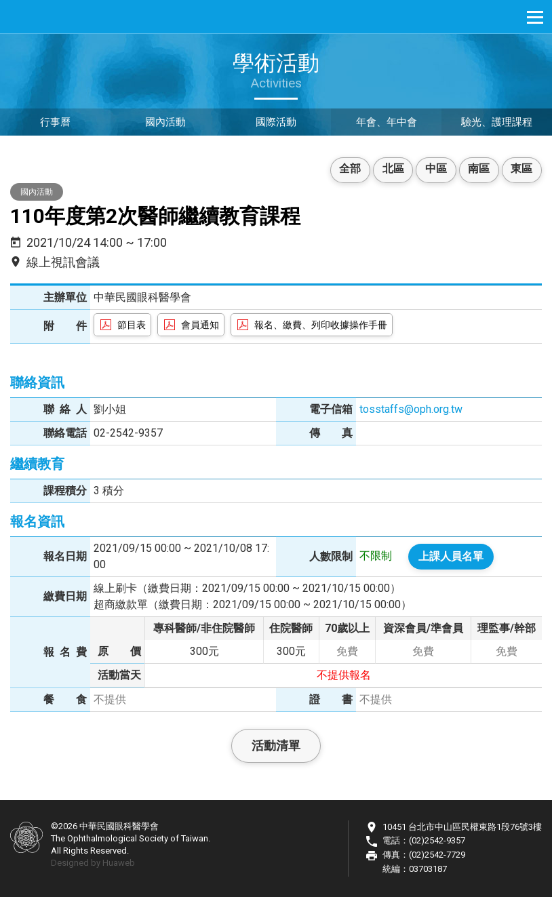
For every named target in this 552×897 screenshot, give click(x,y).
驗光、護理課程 (497, 123)
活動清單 (276, 745)
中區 (431, 169)
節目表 (131, 324)
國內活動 (165, 123)
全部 (342, 169)
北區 (386, 169)
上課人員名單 (451, 556)
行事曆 (55, 123)
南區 (476, 169)
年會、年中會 (386, 123)
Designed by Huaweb (93, 863)
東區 (521, 169)
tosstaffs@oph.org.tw (410, 409)
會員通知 (200, 324)
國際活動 (276, 123)
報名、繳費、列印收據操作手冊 (320, 324)
